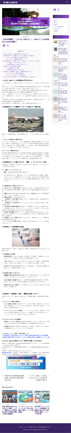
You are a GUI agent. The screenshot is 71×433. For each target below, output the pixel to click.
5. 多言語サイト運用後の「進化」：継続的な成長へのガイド (18, 71)
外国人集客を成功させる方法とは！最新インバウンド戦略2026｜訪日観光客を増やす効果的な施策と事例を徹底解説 (9, 410)
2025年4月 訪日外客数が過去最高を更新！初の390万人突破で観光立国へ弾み (14, 378)
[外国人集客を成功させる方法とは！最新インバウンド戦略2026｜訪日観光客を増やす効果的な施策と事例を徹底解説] (55, 49)
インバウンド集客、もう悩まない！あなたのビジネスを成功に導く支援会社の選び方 (37, 378)
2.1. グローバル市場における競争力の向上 (16, 57)
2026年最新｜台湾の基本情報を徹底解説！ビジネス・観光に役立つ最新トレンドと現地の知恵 (63, 101)
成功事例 (31, 427)
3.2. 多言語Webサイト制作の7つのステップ (17, 64)
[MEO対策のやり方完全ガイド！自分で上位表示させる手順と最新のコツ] (55, 84)
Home (21, 427)
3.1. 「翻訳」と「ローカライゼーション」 (16, 62)
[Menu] (67, 1)
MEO (55, 22)
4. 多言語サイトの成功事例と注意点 (12, 66)
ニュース (56, 28)
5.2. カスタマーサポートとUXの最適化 (15, 75)
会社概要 (40, 427)
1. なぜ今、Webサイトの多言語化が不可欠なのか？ (15, 54)
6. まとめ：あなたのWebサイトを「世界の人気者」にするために (19, 76)
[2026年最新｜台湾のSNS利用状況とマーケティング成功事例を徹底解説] (55, 108)
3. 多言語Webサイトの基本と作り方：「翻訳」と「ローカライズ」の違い (21, 61)
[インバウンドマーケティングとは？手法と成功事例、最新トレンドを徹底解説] (55, 67)
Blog (55, 20)
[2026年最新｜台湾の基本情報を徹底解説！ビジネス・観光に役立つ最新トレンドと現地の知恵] (55, 99)
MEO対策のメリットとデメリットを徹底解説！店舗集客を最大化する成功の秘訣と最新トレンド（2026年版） (41, 410)
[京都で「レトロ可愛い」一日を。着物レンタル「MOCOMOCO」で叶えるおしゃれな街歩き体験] (55, 116)
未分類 (55, 30)
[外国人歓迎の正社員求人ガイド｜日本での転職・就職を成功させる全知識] (55, 60)
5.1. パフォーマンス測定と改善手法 (15, 73)
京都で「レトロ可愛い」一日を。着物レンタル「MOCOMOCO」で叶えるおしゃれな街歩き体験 (62, 117)
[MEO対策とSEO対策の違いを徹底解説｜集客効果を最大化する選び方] (55, 92)
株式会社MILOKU (6, 352)
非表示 (22, 51)
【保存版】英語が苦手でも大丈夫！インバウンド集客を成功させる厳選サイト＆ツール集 (25, 337)
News (55, 24)
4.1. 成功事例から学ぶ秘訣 (12, 68)
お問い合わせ (46, 427)
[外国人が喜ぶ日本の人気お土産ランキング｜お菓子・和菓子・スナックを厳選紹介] (55, 42)
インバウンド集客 (5, 404)
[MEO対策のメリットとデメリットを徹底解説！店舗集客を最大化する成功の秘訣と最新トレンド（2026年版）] (55, 75)
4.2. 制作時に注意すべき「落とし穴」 (15, 69)
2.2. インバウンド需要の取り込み (14, 59)
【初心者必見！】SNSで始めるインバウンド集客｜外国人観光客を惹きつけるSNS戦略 (25, 335)
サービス (25, 427)
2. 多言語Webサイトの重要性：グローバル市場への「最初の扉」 (19, 55)
